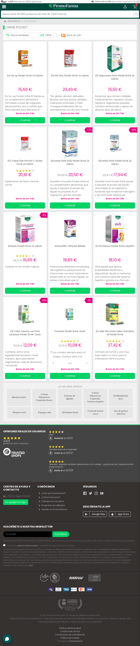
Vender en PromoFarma (52, 509)
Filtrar (46, 35)
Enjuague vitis (44, 412)
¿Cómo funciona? (49, 497)
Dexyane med (19, 412)
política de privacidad (27, 545)
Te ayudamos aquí (15, 502)
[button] (125, 7)
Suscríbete (61, 534)
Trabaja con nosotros (51, 501)
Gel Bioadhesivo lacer (120, 397)
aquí (31, 565)
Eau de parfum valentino (121, 412)
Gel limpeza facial (70, 412)
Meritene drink (19, 397)
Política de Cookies (70, 637)
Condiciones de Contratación (70, 634)
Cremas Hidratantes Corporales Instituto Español (95, 397)
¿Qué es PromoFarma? (52, 493)
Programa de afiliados (51, 505)
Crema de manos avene (95, 412)
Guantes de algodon (69, 397)
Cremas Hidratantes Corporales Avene (44, 397)
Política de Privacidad (70, 628)
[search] (136, 14)
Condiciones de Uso (70, 631)
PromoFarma (75, 641)
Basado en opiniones (16, 443)
